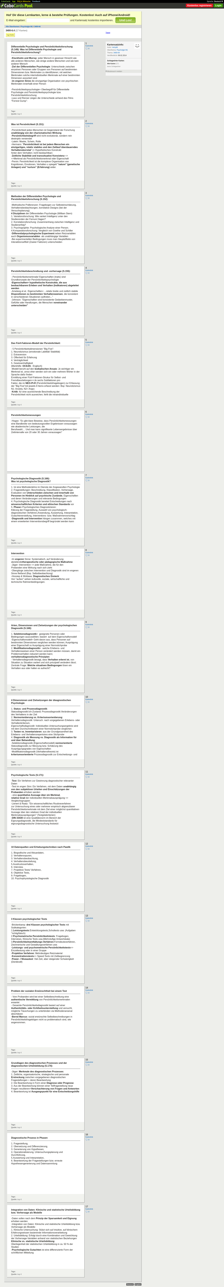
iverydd (115, 47)
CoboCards (5, 1)
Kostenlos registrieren (199, 5)
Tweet (108, 33)
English (138, 1284)
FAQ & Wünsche (23, 1)
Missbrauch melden (114, 71)
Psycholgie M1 (27, 27)
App (13, 1)
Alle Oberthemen (12, 27)
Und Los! (125, 20)
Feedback (36, 1)
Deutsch (218, 1)
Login (218, 5)
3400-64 (37, 27)
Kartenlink (89, 46)
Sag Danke (10, 35)
